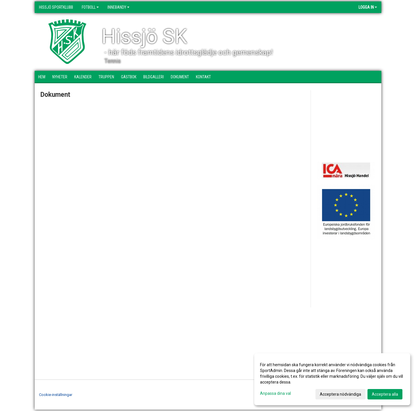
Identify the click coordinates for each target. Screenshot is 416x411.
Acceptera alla (385, 394)
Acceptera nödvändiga (340, 394)
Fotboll (90, 7)
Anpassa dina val (275, 393)
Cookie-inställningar (55, 395)
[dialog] (332, 379)
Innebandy (118, 7)
